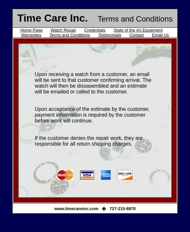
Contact (136, 35)
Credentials (95, 30)
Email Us (160, 35)
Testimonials (109, 35)
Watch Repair (63, 30)
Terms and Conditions (69, 35)
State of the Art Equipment (138, 30)
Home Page (31, 30)
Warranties (31, 35)
